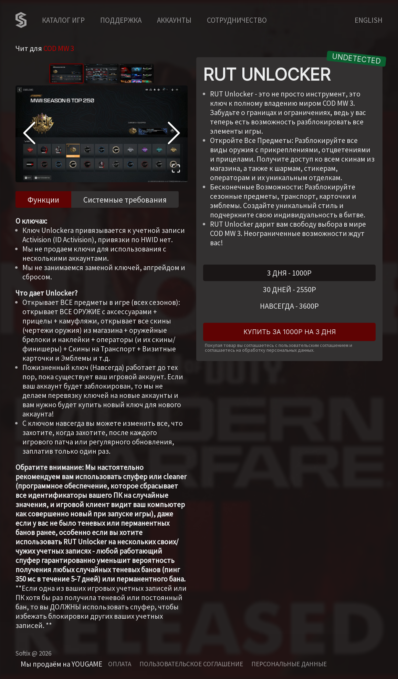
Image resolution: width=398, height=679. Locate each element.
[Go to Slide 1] (66, 73)
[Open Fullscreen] (176, 169)
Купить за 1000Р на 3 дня (289, 332)
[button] (101, 133)
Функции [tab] (43, 200)
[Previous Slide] (29, 134)
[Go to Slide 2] (101, 73)
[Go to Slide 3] (136, 73)
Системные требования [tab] (125, 200)
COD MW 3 (58, 48)
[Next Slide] (174, 134)
